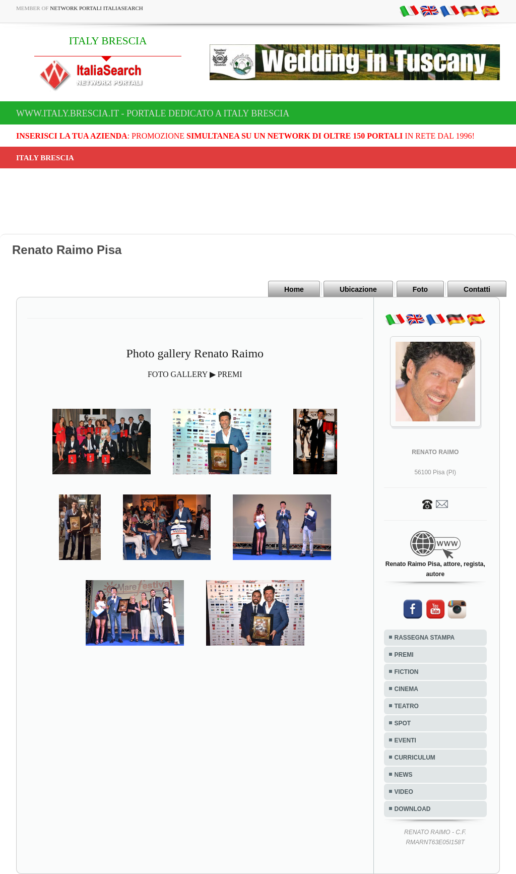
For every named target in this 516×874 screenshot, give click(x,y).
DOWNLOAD (413, 809)
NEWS (404, 774)
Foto (420, 289)
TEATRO (407, 706)
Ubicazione (358, 289)
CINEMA (406, 689)
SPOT (403, 723)
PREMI (404, 654)
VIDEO (404, 791)
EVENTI (405, 740)
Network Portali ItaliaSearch (96, 8)
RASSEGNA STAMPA (425, 637)
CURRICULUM (415, 757)
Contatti (477, 289)
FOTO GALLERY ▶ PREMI (195, 374)
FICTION (407, 671)
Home (294, 289)
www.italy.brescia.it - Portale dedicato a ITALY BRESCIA (152, 113)
